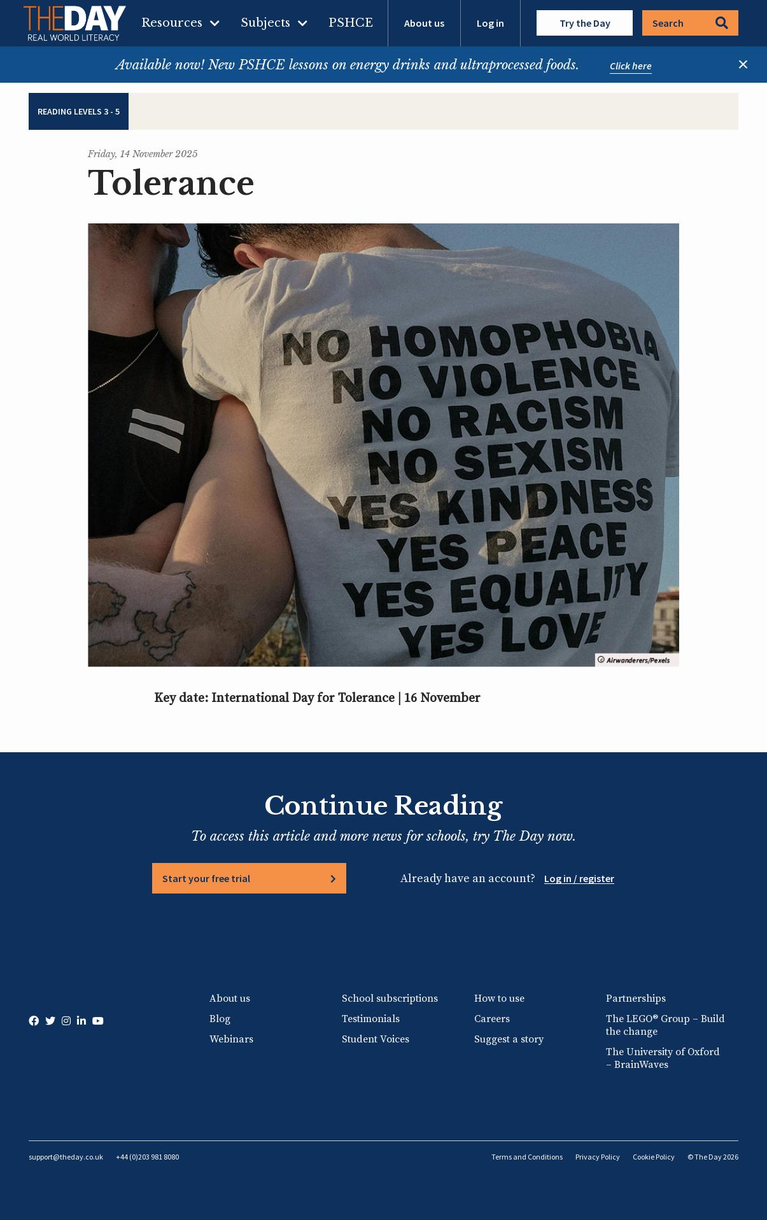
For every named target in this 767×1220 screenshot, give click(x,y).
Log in (490, 23)
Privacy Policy (597, 1156)
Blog (219, 1019)
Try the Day (584, 23)
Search (690, 23)
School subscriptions (390, 998)
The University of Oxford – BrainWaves (663, 1058)
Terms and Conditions (527, 1156)
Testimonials (371, 1019)
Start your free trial (206, 878)
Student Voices (375, 1039)
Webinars (231, 1039)
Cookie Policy (654, 1156)
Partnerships (636, 998)
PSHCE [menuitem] (350, 23)
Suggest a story (509, 1039)
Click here (631, 65)
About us (424, 23)
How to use (499, 998)
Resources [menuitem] (171, 23)
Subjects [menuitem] (265, 23)
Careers (492, 1019)
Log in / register (579, 878)
